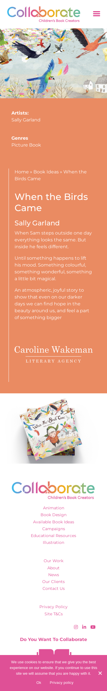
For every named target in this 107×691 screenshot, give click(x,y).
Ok (38, 682)
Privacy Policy (53, 606)
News (53, 574)
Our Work (53, 560)
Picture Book (26, 145)
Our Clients (53, 581)
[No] (100, 673)
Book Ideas (46, 172)
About (53, 567)
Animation (53, 507)
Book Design (53, 514)
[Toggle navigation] (96, 14)
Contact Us (54, 588)
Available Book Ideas (53, 521)
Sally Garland (26, 120)
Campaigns (53, 528)
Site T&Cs (54, 613)
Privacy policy (62, 682)
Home (22, 172)
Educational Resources (53, 535)
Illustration (53, 542)
